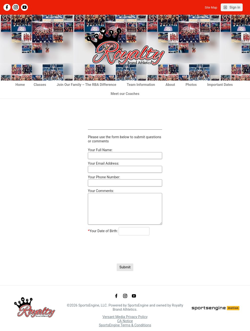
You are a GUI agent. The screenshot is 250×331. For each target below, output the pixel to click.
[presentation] (125, 245)
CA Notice (125, 321)
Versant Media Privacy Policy (125, 317)
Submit (125, 267)
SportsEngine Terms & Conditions (125, 325)
